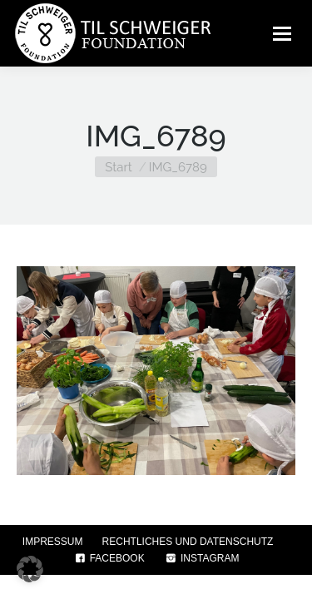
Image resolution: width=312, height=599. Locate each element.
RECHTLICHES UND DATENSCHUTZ (188, 541)
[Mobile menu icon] (282, 33)
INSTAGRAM (202, 558)
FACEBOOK (109, 558)
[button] (30, 569)
